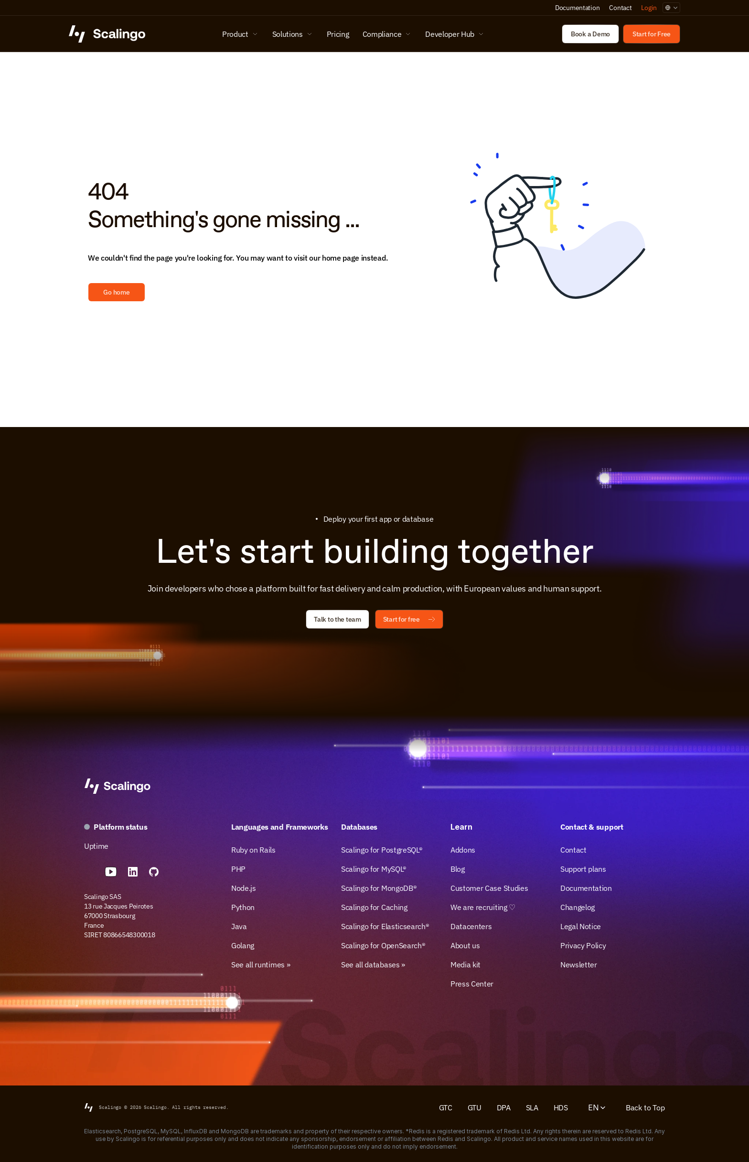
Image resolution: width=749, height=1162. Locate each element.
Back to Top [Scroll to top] (645, 1107)
